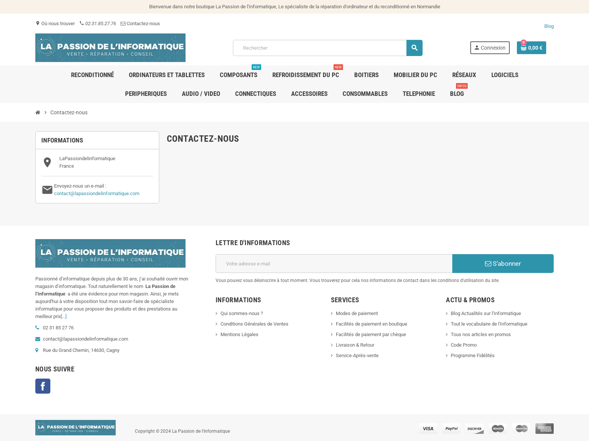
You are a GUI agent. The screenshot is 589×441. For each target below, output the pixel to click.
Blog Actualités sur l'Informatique (486, 313)
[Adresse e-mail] (334, 263)
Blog (549, 26)
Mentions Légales (239, 334)
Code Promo (464, 345)
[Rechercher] (327, 48)
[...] (63, 316)
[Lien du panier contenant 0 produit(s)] (531, 47)
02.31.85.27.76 (97, 23)
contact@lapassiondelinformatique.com (96, 193)
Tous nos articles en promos (481, 334)
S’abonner (503, 263)
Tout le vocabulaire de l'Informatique (489, 324)
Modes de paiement (357, 313)
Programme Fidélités (473, 355)
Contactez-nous (140, 23)
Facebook (42, 386)
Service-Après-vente (357, 355)
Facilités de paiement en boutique (371, 324)
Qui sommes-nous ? (241, 313)
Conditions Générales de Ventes (254, 324)
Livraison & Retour (355, 345)
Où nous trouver (55, 23)
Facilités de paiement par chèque (371, 334)
